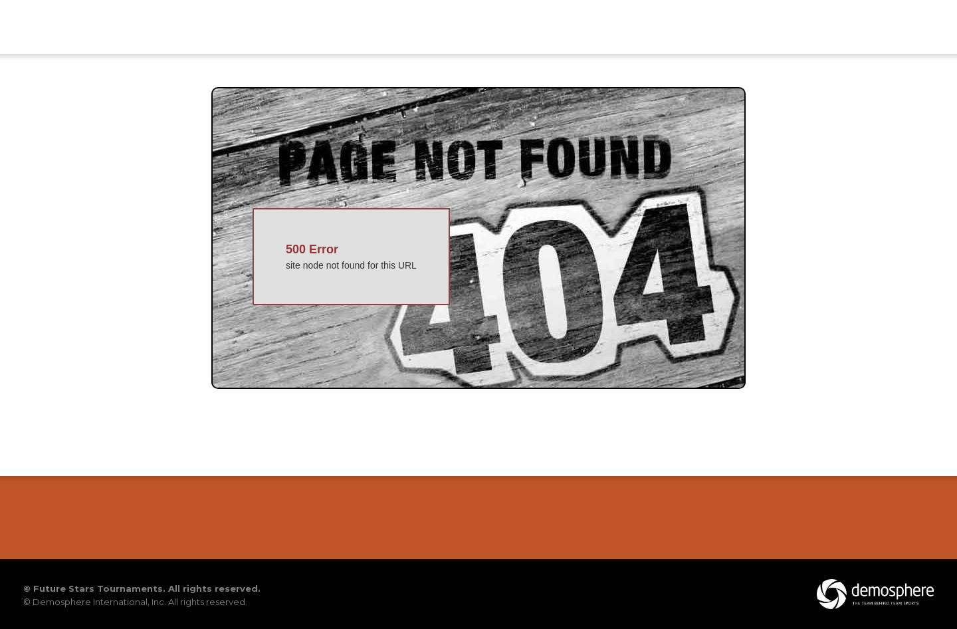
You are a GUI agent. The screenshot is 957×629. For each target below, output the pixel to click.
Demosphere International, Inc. (99, 601)
